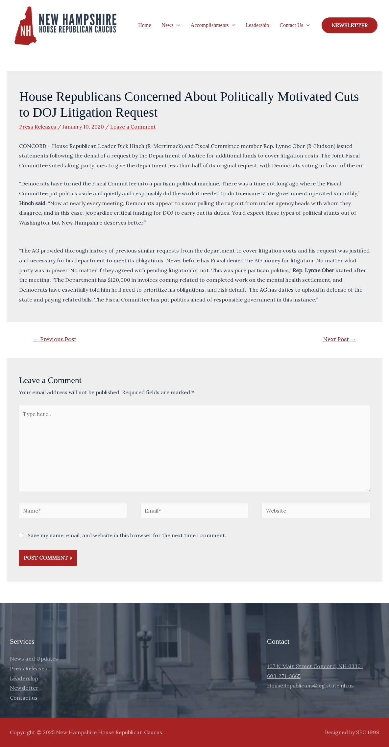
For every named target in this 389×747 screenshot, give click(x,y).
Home (144, 25)
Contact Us (291, 25)
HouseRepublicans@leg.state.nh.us (310, 685)
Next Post (339, 339)
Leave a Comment (133, 126)
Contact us (23, 697)
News (167, 25)
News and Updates (34, 658)
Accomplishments (210, 25)
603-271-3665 (284, 676)
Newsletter (24, 688)
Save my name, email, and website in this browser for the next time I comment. (127, 535)
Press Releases (37, 126)
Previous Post (54, 339)
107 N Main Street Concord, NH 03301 (315, 666)
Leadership (257, 25)
